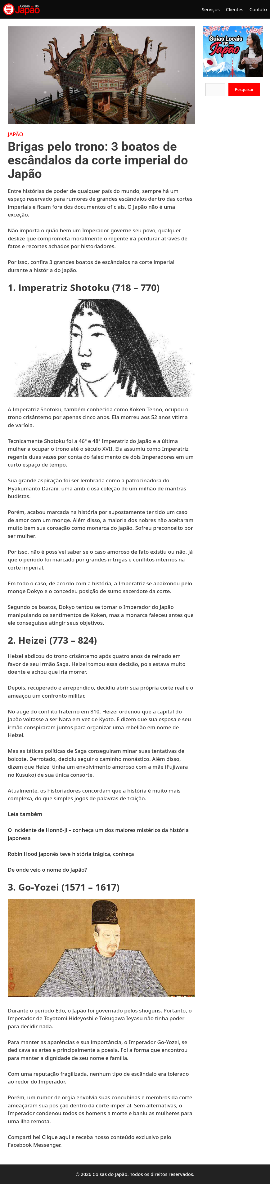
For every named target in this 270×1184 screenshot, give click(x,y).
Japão (15, 134)
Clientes (234, 9)
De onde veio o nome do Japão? (48, 869)
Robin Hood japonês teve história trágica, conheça (71, 853)
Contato (258, 9)
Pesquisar (244, 89)
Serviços (211, 9)
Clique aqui (56, 1137)
